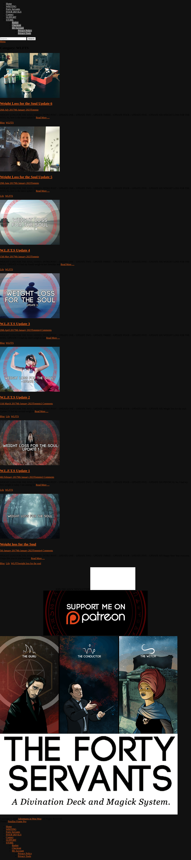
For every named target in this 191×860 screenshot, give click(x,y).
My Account (18, 28)
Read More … (43, 117)
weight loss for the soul (30, 563)
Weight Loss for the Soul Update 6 (26, 103)
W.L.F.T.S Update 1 (15, 471)
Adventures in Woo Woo (29, 818)
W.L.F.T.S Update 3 (15, 324)
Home (9, 3)
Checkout (16, 25)
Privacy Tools (24, 33)
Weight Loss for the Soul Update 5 (26, 177)
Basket (15, 22)
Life (2, 196)
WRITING (11, 6)
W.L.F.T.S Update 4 (15, 250)
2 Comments (47, 403)
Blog (2, 122)
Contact (9, 14)
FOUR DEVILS (13, 11)
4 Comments (46, 330)
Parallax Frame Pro (17, 821)
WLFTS (10, 122)
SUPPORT (11, 17)
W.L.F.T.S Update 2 (15, 397)
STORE (9, 20)
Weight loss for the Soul (18, 544)
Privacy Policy (25, 30)
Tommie (34, 110)
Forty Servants (13, 9)
